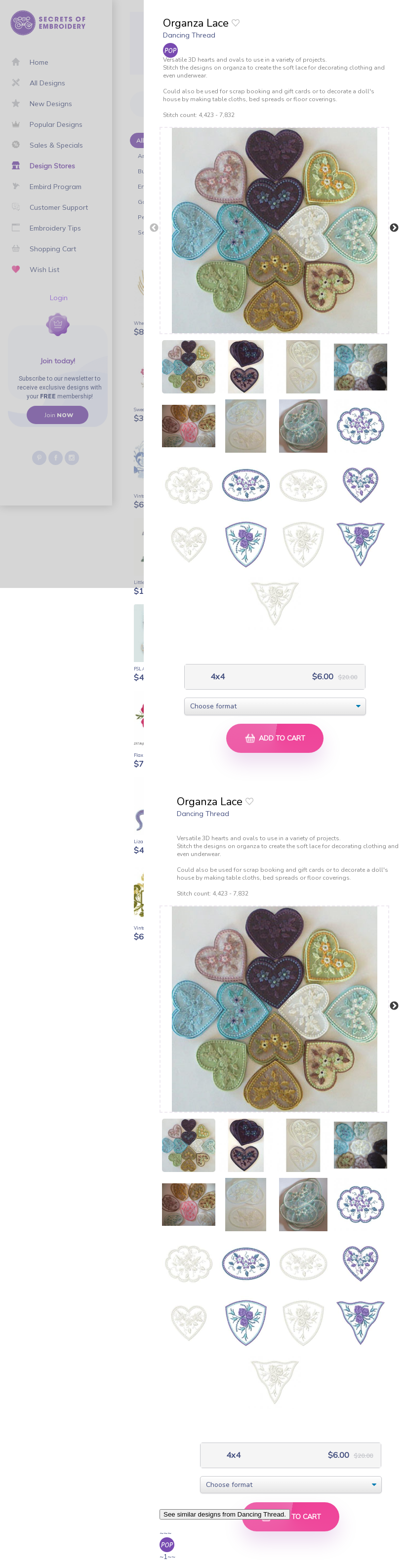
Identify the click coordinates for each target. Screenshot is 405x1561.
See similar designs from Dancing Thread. (224, 1514)
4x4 (216, 676)
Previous (154, 228)
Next (394, 228)
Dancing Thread (189, 35)
